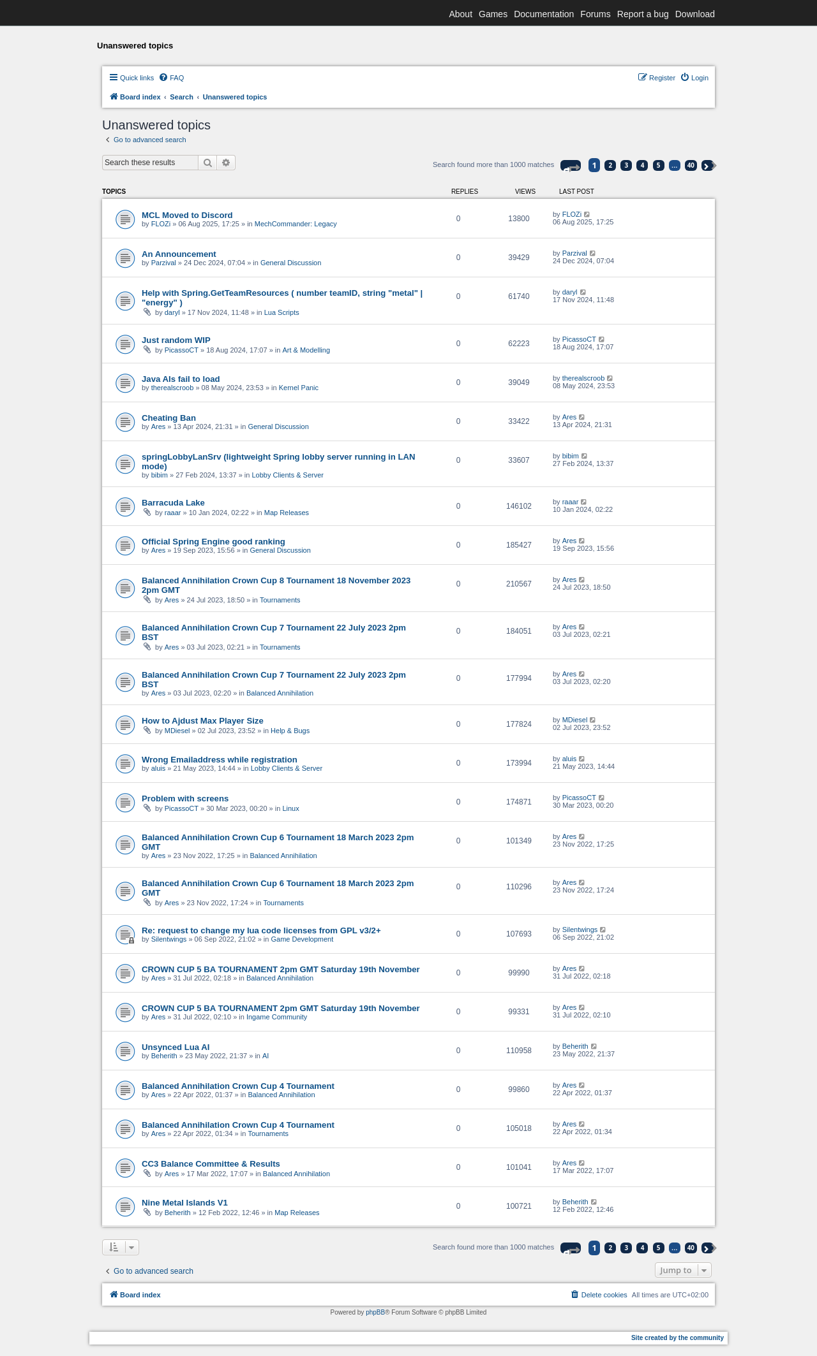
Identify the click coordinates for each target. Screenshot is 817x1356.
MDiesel (177, 730)
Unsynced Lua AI (176, 1047)
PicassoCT (182, 350)
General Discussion (290, 262)
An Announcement (179, 254)
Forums (595, 14)
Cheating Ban (169, 418)
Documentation (544, 14)
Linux (290, 808)
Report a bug (643, 14)
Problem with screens (185, 798)
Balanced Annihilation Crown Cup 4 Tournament (238, 1086)
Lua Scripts (281, 312)
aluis (158, 768)
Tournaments (280, 600)
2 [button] (611, 165)
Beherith (164, 1056)
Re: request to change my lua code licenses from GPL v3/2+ (261, 930)
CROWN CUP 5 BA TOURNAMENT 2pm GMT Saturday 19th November (281, 969)
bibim (159, 475)
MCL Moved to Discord (187, 215)
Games (493, 14)
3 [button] (627, 165)
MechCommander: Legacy (296, 224)
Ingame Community (276, 1017)
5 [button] (659, 165)
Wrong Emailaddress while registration (219, 759)
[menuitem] (171, 77)
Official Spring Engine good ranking (213, 541)
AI (265, 1056)
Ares (158, 426)
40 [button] (690, 165)
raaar (173, 512)
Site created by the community (677, 1337)
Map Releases (286, 512)
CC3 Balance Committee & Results (211, 1164)
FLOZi (161, 224)
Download (695, 14)
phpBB (375, 1312)
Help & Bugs (290, 730)
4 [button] (643, 165)
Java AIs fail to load (181, 379)
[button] (570, 165)
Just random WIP (176, 340)
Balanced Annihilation (279, 693)
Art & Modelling (306, 350)
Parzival (163, 262)
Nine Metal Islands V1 (185, 1202)
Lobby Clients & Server (288, 475)
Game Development (302, 939)
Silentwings (169, 939)
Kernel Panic (299, 387)
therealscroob (172, 387)
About (460, 14)
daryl (172, 312)
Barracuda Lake (173, 502)
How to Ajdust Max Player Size (203, 720)
